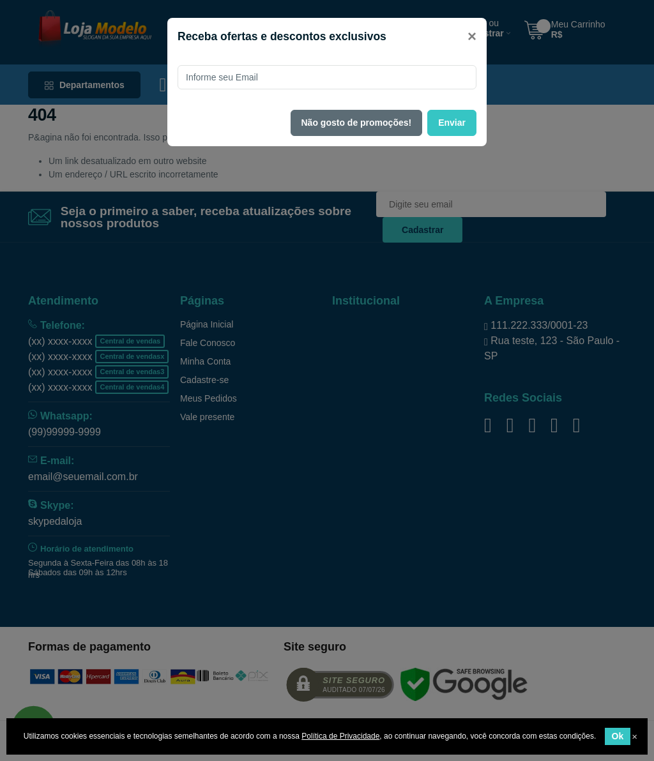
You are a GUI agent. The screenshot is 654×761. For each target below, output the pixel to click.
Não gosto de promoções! (356, 122)
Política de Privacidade (340, 736)
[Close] (472, 36)
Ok (618, 736)
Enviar (452, 122)
